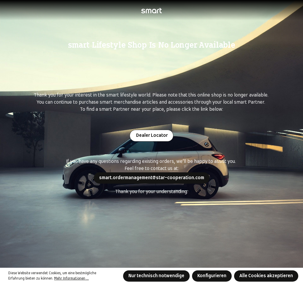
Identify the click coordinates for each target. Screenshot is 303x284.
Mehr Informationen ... (71, 278)
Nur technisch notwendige (156, 276)
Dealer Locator (151, 135)
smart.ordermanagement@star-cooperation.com (151, 178)
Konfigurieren (211, 276)
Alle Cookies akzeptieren (266, 276)
